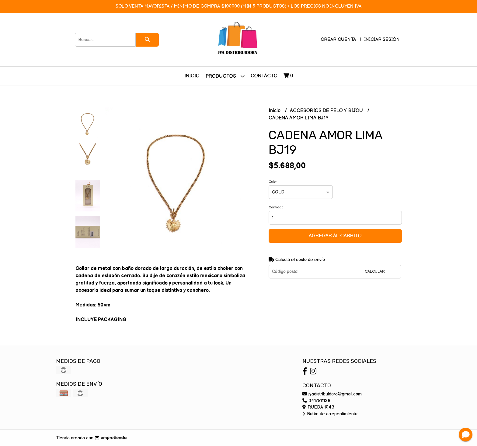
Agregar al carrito (335, 236)
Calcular (375, 271)
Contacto (264, 76)
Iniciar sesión (382, 39)
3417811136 (316, 400)
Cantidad (276, 207)
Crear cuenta (338, 39)
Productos (225, 76)
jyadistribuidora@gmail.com (332, 394)
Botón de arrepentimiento (329, 413)
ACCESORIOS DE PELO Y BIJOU (327, 111)
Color (273, 182)
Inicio (192, 76)
